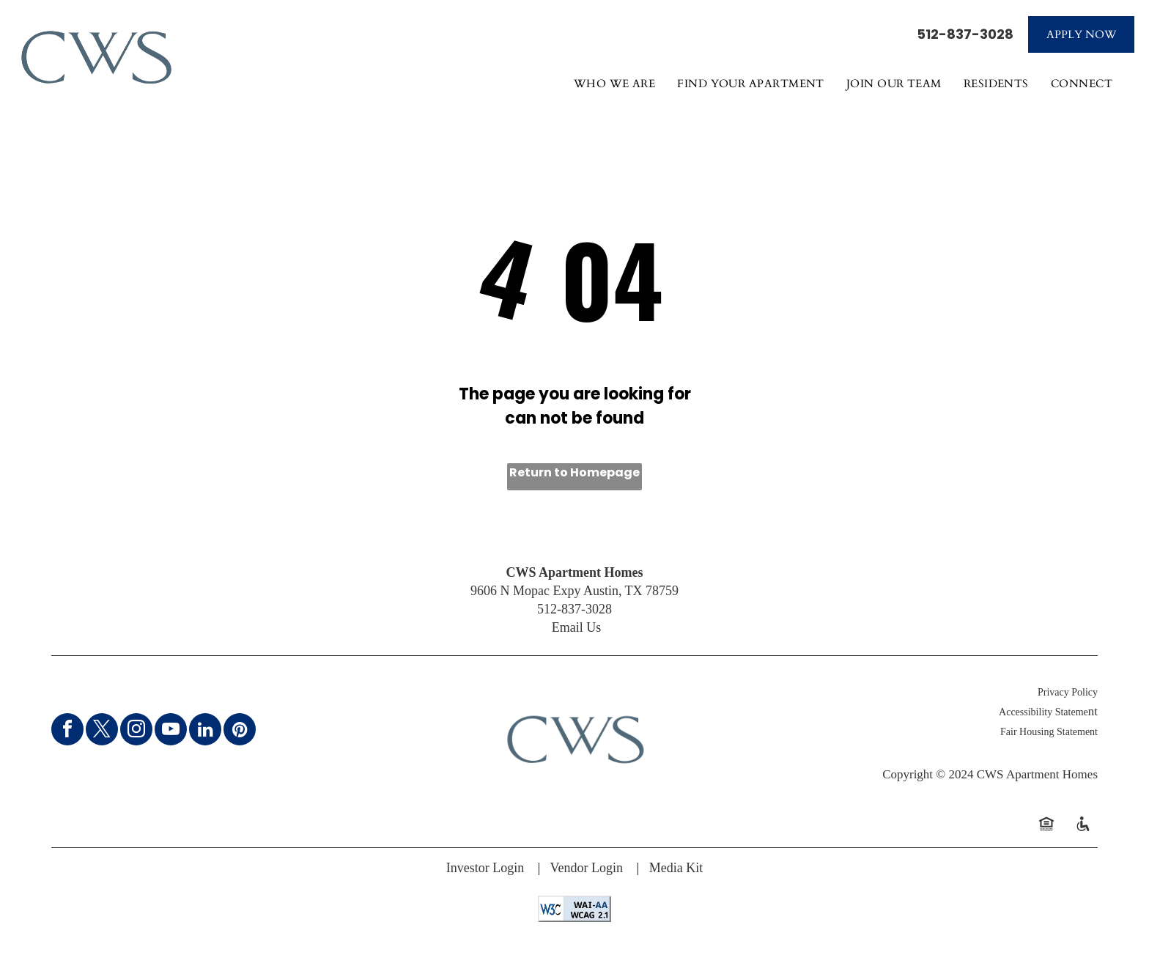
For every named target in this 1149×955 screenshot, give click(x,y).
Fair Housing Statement (1049, 731)
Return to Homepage (574, 472)
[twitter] (102, 731)
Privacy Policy (1068, 692)
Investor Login (485, 867)
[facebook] (67, 731)
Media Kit (676, 867)
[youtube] (171, 731)
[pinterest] (239, 731)
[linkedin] (205, 731)
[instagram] (136, 731)
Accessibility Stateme (1043, 712)
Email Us (577, 627)
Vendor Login (586, 867)
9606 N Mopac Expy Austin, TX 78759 (574, 590)
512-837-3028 (965, 34)
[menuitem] (615, 90)
